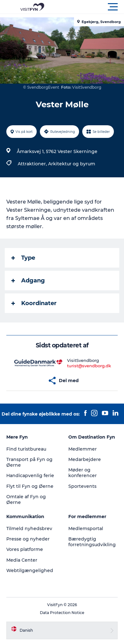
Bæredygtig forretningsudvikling (92, 541)
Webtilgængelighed (29, 570)
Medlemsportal (85, 528)
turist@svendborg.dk (89, 365)
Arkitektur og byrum (71, 164)
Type (23, 257)
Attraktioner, (33, 164)
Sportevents (82, 486)
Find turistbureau (26, 449)
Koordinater (34, 303)
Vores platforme (24, 549)
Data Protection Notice (62, 612)
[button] (90, 7)
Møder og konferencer (82, 472)
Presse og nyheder (28, 539)
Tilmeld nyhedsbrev (29, 528)
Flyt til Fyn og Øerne (29, 486)
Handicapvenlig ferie (30, 475)
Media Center (21, 560)
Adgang (28, 280)
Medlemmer (82, 449)
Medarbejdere (84, 459)
